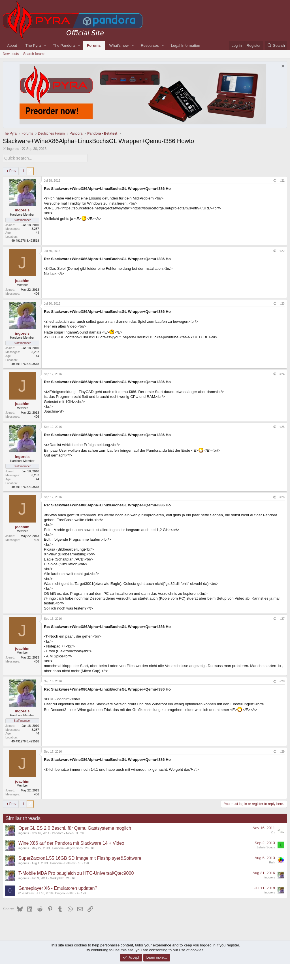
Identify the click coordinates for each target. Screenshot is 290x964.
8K (93, 847)
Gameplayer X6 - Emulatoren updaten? (57, 887)
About (12, 45)
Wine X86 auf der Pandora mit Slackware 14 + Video (71, 842)
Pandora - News (63, 832)
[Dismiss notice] (282, 67)
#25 (282, 426)
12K (86, 862)
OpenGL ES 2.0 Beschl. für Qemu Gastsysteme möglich (74, 827)
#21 (282, 180)
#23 (282, 303)
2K (82, 832)
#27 (282, 618)
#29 (282, 751)
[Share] (274, 180)
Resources (150, 45)
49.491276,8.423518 (25, 240)
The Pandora (64, 45)
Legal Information (185, 45)
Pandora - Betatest (63, 862)
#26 (282, 496)
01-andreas (26, 892)
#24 (282, 373)
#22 (282, 250)
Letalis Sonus (266, 846)
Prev (12, 170)
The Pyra (33, 45)
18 (79, 862)
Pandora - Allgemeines (67, 847)
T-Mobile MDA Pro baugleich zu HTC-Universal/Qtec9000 (76, 872)
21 (68, 877)
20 (87, 847)
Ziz (273, 831)
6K (74, 877)
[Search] (276, 45)
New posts (11, 54)
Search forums (34, 54)
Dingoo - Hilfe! (64, 892)
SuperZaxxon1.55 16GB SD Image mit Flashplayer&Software (79, 857)
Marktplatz (57, 877)
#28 (282, 680)
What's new (119, 45)
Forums (94, 45)
